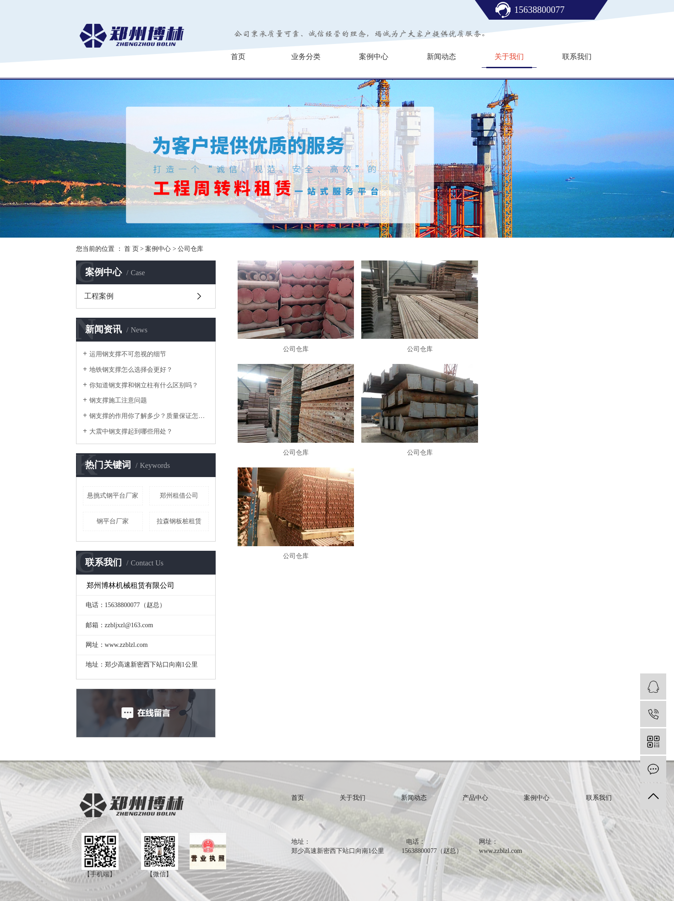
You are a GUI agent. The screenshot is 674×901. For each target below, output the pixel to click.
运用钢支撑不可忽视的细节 (127, 354)
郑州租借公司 (179, 495)
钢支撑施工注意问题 (118, 400)
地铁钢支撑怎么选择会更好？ (131, 369)
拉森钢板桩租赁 (179, 521)
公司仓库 (190, 248)
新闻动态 (441, 56)
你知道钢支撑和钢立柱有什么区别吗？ (143, 385)
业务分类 (306, 56)
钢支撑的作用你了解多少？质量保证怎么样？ (149, 416)
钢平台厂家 (113, 521)
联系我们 (577, 56)
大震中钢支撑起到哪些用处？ (131, 431)
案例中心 (373, 56)
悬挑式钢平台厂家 (112, 495)
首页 (238, 56)
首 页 (131, 248)
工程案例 (99, 296)
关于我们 (509, 56)
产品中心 (475, 797)
